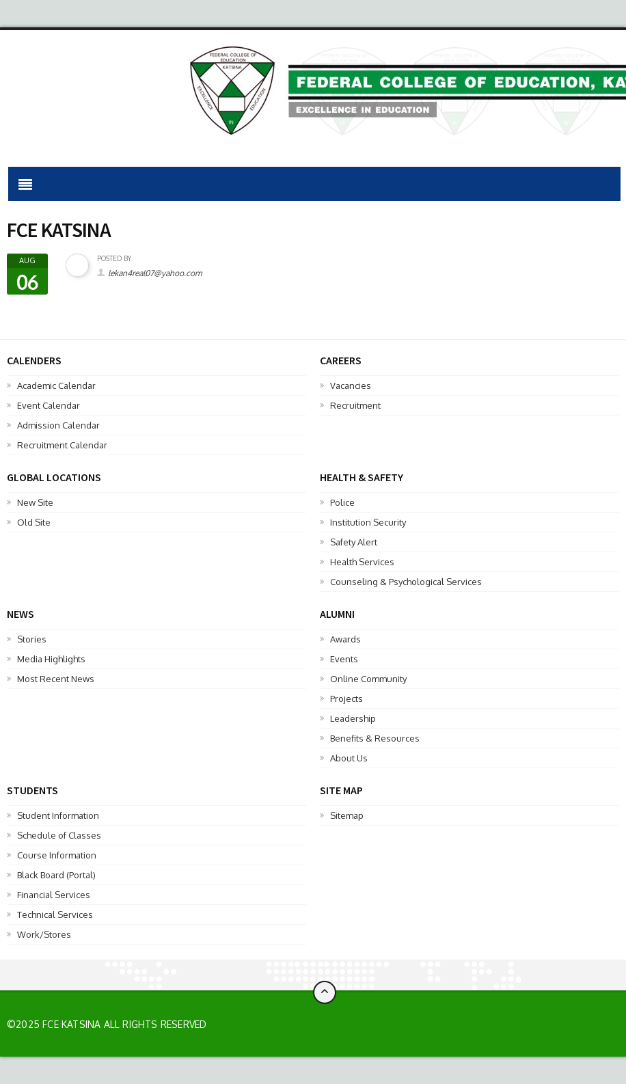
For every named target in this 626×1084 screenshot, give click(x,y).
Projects (346, 698)
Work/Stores (44, 934)
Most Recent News (55, 678)
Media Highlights (51, 658)
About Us (349, 758)
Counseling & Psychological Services (406, 581)
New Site (35, 502)
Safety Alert (353, 542)
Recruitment (355, 405)
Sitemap (347, 815)
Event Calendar (48, 405)
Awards (345, 639)
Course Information (56, 855)
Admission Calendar (58, 425)
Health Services (362, 561)
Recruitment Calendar (62, 444)
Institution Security (368, 522)
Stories (31, 639)
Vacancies (350, 385)
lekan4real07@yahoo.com (155, 273)
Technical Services (55, 914)
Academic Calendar (56, 385)
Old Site (34, 522)
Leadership (353, 718)
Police (342, 502)
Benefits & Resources (375, 738)
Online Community (368, 678)
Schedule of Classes (59, 835)
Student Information (58, 815)
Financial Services (53, 894)
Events (344, 658)
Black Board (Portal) (56, 874)
